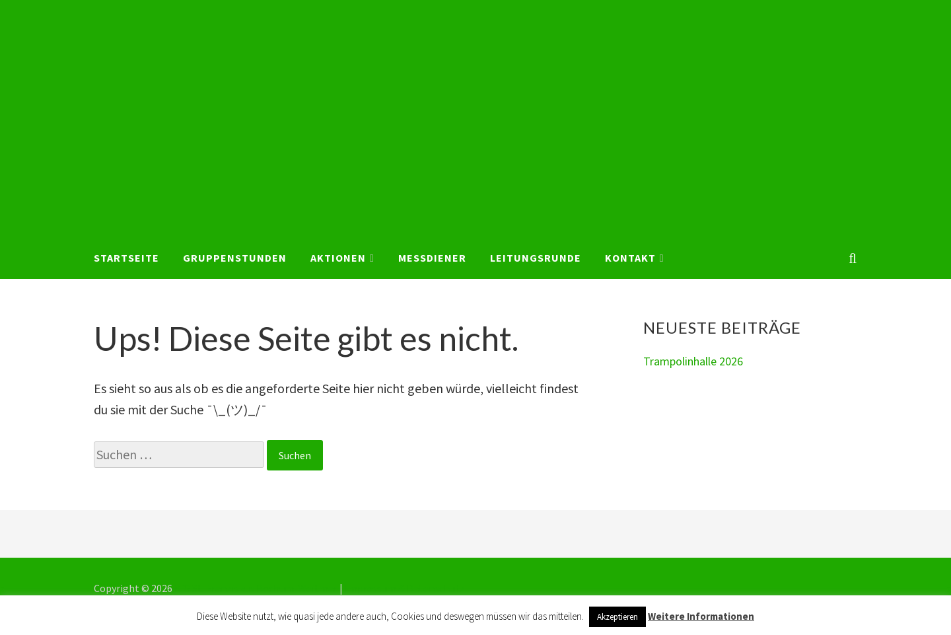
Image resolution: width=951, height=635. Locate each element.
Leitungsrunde (535, 257)
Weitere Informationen (701, 616)
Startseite (126, 257)
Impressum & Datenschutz (405, 588)
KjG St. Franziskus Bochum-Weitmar (255, 588)
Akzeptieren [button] (617, 616)
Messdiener (432, 257)
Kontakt (630, 257)
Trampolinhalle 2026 (693, 361)
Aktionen (338, 257)
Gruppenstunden (235, 257)
